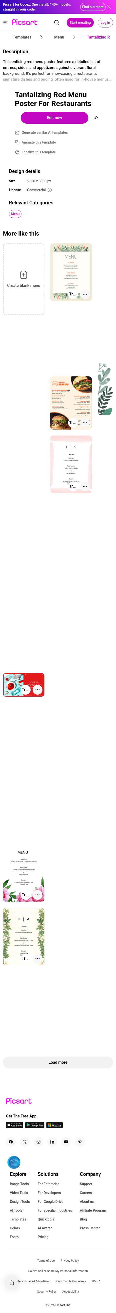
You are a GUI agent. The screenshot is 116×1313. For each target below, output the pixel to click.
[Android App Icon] (34, 1126)
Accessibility (70, 1291)
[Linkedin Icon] (52, 1142)
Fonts (14, 1237)
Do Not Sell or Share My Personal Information (58, 1271)
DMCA (96, 1281)
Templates (18, 1219)
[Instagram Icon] (38, 1142)
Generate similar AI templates (45, 132)
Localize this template (39, 152)
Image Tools (19, 1184)
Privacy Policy (70, 1260)
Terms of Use (46, 1260)
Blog (83, 1219)
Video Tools (19, 1193)
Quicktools (46, 1219)
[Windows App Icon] (54, 1126)
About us (87, 1202)
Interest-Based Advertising (33, 1281)
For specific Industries (55, 1210)
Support (86, 1184)
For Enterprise (48, 1184)
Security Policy (46, 1291)
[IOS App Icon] (14, 1126)
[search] (57, 22)
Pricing (43, 1237)
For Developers (49, 1193)
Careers (86, 1193)
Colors (15, 1228)
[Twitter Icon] (25, 1142)
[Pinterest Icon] (80, 1142)
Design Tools (20, 1202)
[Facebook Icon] (11, 1142)
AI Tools (16, 1210)
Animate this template (39, 142)
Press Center (90, 1228)
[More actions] (85, 294)
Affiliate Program (93, 1210)
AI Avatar (45, 1228)
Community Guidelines (71, 1281)
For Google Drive (50, 1202)
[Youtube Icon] (66, 1142)
